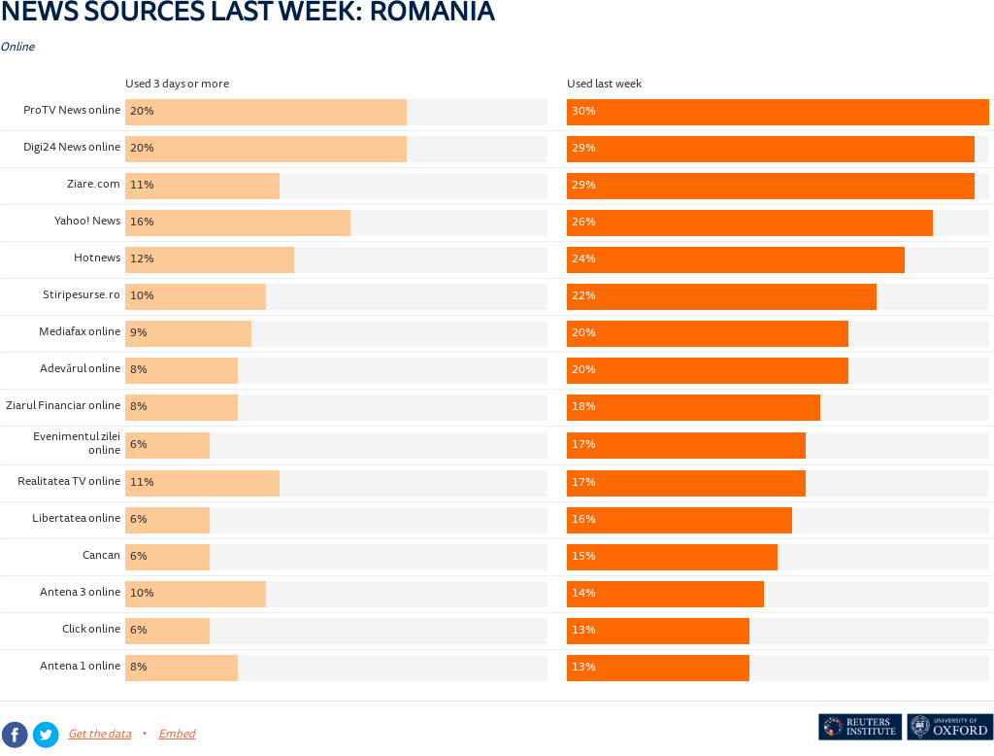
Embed (176, 735)
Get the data (99, 735)
